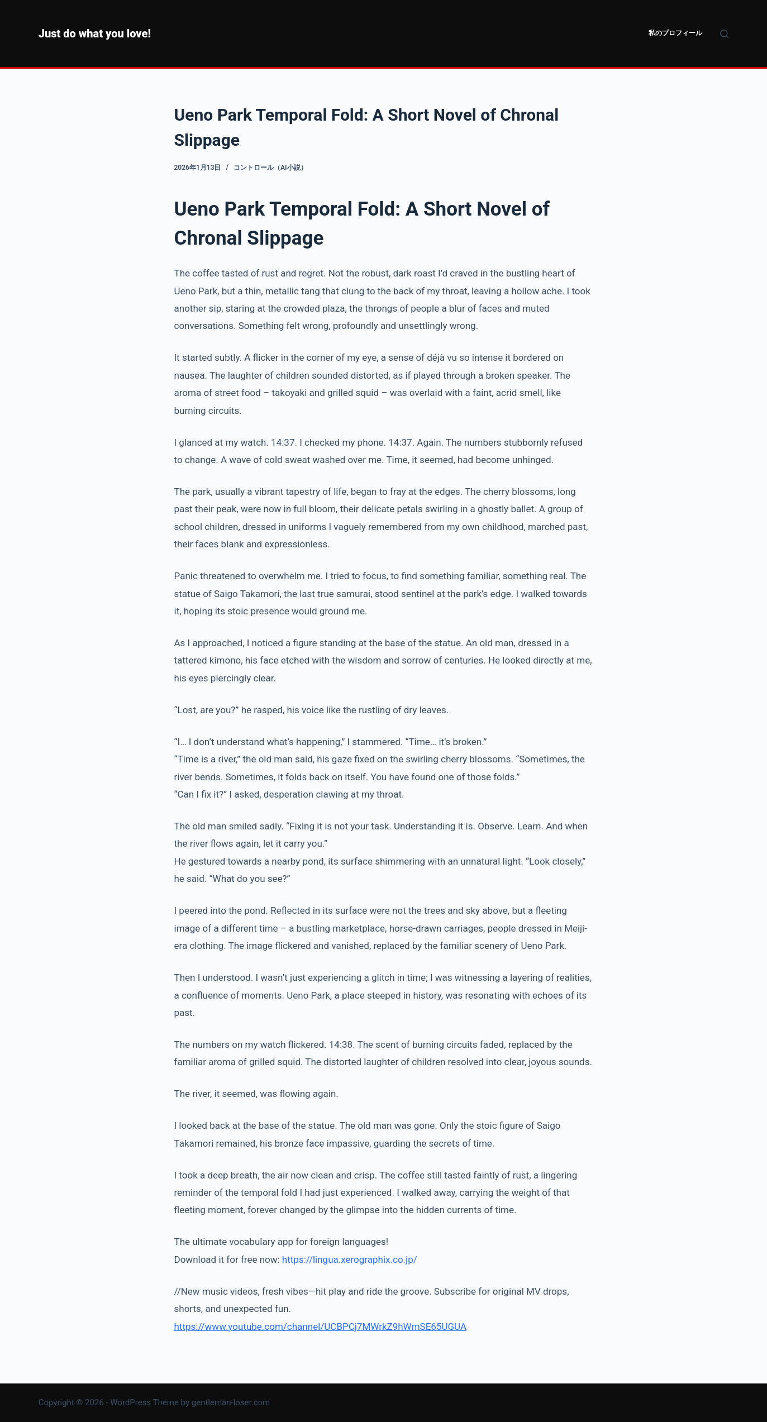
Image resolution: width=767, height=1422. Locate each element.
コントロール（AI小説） (270, 167)
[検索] (724, 34)
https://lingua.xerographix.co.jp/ (349, 1259)
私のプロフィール (675, 33)
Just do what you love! (95, 33)
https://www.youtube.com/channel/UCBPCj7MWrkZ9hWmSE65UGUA (320, 1326)
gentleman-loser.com (231, 1402)
